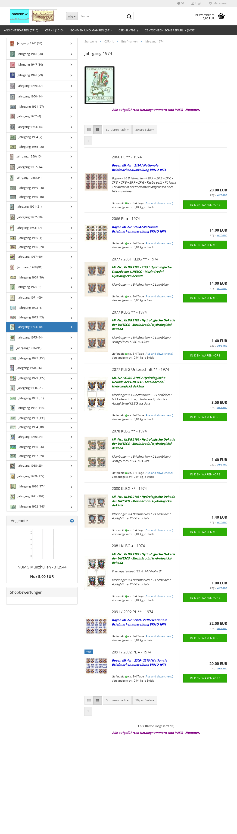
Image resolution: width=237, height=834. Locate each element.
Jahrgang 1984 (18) (27, 427)
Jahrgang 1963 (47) (26, 228)
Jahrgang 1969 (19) (27, 277)
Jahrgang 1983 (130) (27, 418)
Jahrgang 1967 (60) (26, 257)
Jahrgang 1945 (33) (26, 43)
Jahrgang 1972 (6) (26, 307)
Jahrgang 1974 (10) (26, 327)
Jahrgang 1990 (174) (27, 486)
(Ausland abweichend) (159, 203)
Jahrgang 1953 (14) (26, 127)
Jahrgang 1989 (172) (27, 476)
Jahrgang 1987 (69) (27, 456)
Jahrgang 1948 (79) (26, 75)
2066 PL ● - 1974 (126, 218)
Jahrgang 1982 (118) (27, 408)
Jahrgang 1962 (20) (26, 217)
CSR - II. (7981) (128, 30)
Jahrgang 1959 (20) (27, 188)
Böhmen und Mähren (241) (91, 30)
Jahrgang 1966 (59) (27, 247)
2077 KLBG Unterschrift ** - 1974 (140, 369)
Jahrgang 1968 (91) (26, 267)
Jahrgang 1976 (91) (25, 348)
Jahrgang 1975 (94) (26, 338)
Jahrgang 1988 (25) (26, 466)
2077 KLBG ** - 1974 (129, 312)
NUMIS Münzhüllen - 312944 (42, 567)
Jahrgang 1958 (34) (25, 178)
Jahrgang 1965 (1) (26, 238)
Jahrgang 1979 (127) (27, 378)
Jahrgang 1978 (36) (26, 368)
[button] (181, 3)
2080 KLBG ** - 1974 (129, 488)
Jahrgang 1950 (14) (26, 97)
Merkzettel (218, 3)
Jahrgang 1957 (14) (26, 167)
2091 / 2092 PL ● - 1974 (131, 652)
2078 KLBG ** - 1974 (129, 431)
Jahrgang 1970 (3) (25, 287)
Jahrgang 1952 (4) (25, 116)
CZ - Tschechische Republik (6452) (170, 30)
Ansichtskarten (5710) (21, 30)
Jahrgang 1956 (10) (25, 157)
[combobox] (117, 129)
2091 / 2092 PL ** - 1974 (132, 611)
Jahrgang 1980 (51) (26, 388)
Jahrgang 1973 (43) (27, 317)
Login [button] (196, 3)
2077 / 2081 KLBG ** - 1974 (135, 259)
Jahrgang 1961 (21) (26, 207)
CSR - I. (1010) (54, 30)
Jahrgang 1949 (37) (26, 86)
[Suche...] (72, 16)
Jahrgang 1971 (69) (26, 298)
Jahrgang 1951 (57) (27, 106)
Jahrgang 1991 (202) (27, 496)
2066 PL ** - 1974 (127, 157)
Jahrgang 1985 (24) (26, 437)
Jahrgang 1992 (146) (27, 506)
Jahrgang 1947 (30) (26, 65)
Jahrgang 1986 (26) (27, 447)
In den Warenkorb (205, 205)
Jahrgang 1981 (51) (27, 398)
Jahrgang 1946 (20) (26, 54)
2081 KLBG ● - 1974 (128, 545)
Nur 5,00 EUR (42, 576)
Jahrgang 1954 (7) (26, 137)
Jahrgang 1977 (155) (27, 358)
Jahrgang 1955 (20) (27, 147)
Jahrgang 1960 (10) (27, 197)
